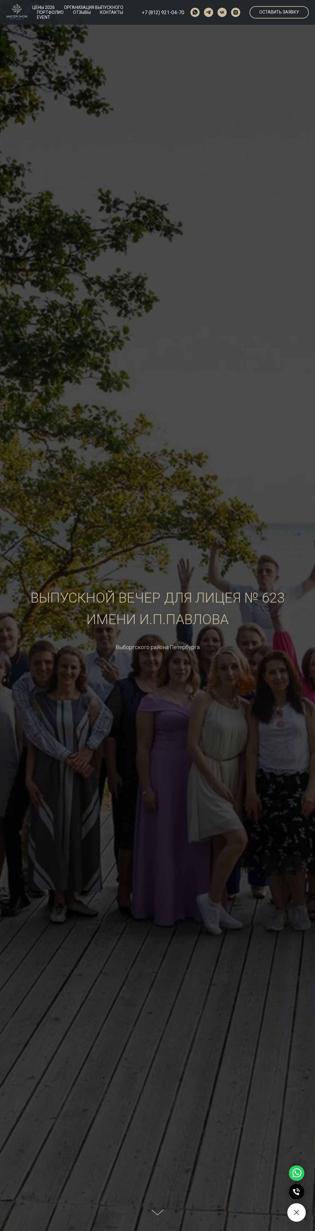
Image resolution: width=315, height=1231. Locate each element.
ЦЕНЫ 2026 (43, 7)
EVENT (43, 17)
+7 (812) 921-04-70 (163, 12)
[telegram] (208, 12)
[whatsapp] (195, 12)
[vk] (222, 12)
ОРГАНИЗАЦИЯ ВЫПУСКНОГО (93, 7)
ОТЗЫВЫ (82, 12)
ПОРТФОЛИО (50, 12)
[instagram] (235, 12)
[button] (279, 12)
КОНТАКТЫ (111, 12)
